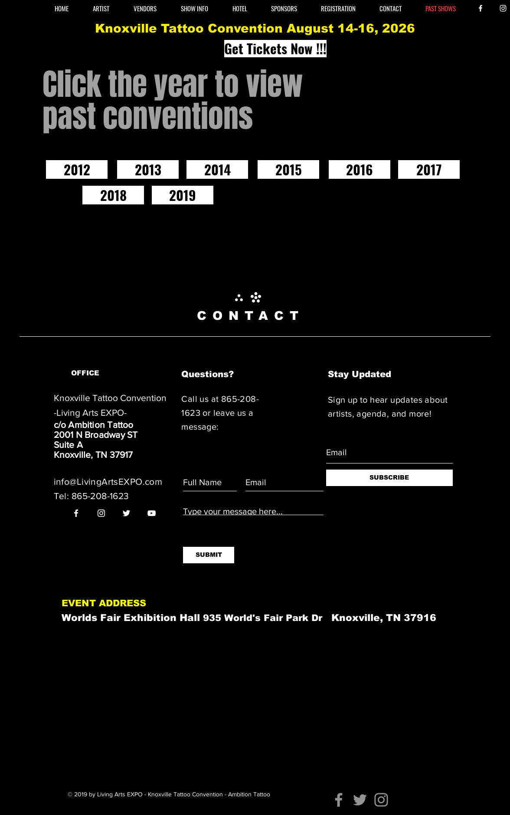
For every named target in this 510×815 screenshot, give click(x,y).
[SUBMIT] (208, 555)
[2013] (148, 169)
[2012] (77, 169)
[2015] (288, 169)
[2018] (113, 195)
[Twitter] (360, 800)
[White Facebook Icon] (480, 8)
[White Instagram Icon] (503, 8)
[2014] (217, 169)
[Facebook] (339, 800)
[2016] (359, 169)
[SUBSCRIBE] (389, 478)
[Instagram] (381, 800)
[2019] (182, 195)
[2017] (429, 169)
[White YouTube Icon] (152, 513)
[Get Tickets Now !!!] (275, 48)
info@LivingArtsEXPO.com (108, 481)
